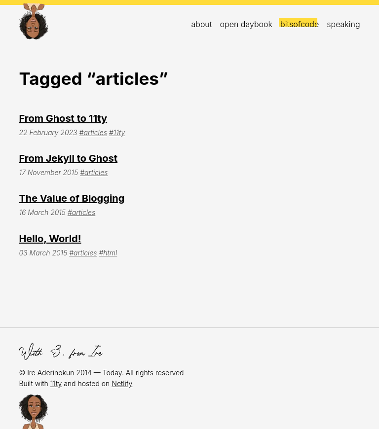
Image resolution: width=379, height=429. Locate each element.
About (201, 24)
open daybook (246, 24)
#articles (93, 132)
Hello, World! (50, 239)
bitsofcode (299, 24)
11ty (56, 383)
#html (108, 253)
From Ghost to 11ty (63, 118)
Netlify (122, 383)
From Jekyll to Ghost (68, 158)
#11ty (117, 132)
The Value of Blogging (71, 198)
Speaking (343, 24)
